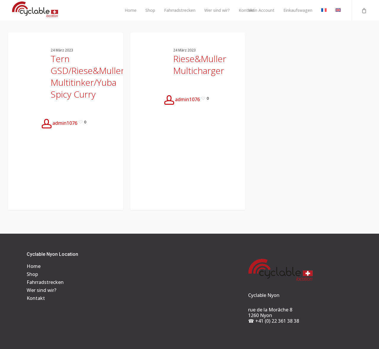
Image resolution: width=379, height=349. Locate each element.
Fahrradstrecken (45, 282)
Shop (32, 274)
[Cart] (363, 10)
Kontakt (36, 298)
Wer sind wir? (41, 290)
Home (34, 266)
